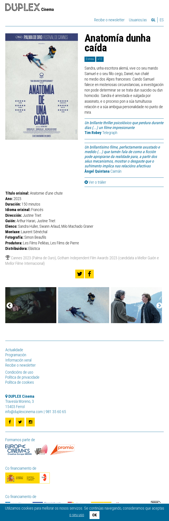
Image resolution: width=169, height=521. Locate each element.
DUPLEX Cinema (29, 8)
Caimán (102, 171)
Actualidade (14, 349)
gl (153, 20)
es (162, 20)
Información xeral (18, 360)
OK (94, 515)
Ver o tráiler (95, 182)
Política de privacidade (22, 377)
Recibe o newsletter (109, 20)
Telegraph (100, 132)
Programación (15, 355)
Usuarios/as (138, 20)
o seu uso (76, 514)
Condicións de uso (19, 372)
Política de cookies (19, 382)
